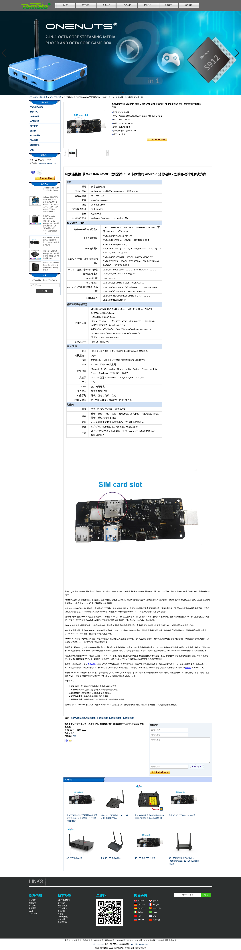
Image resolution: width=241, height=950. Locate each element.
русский (141, 920)
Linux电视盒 (35, 135)
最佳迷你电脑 (102, 718)
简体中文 (156, 920)
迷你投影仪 (35, 145)
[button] (115, 92)
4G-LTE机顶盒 (55, 97)
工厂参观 (127, 5)
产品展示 (86, 5)
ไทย (154, 916)
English (141, 901)
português (157, 908)
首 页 (65, 5)
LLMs (31, 911)
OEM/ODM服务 (36, 107)
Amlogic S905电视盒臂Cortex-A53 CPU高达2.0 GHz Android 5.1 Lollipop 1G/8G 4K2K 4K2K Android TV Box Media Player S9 (51, 205)
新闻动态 (168, 5)
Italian (140, 912)
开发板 (33, 131)
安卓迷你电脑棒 (115, 718)
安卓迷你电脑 (128, 718)
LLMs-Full (33, 914)
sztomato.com (98, 944)
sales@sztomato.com (47, 163)
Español (141, 908)
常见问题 (189, 5)
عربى (155, 912)
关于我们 (106, 5)
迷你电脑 (34, 140)
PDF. (75, 736)
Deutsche (142, 904)
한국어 (155, 901)
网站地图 (32, 908)
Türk (139, 916)
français (156, 904)
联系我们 (147, 5)
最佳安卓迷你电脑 (77, 718)
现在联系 (45, 178)
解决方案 (43, 97)
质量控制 (32, 903)
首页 (30, 97)
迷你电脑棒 (90, 718)
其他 (32, 150)
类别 (36, 97)
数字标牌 (34, 126)
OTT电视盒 (35, 121)
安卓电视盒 (35, 116)
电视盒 (188, 668)
